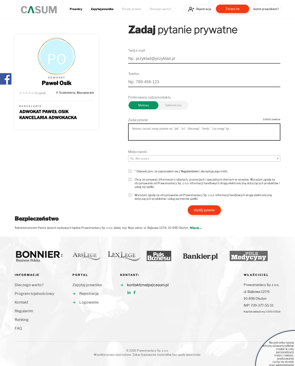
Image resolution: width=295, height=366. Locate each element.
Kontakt (21, 302)
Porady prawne (131, 9)
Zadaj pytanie (138, 120)
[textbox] (204, 158)
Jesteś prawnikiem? (266, 9)
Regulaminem (190, 171)
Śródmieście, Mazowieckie (76, 92)
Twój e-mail (136, 50)
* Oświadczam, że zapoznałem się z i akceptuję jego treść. (181, 171)
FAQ (18, 328)
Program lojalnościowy (34, 293)
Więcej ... (195, 228)
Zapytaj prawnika (102, 9)
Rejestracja (203, 9)
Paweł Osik (57, 83)
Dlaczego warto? (160, 9)
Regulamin (24, 311)
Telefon (133, 74)
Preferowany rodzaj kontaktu (149, 97)
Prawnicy (76, 9)
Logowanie (89, 302)
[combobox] (204, 158)
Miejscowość (137, 152)
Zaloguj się (233, 9)
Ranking (22, 320)
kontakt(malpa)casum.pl (148, 285)
